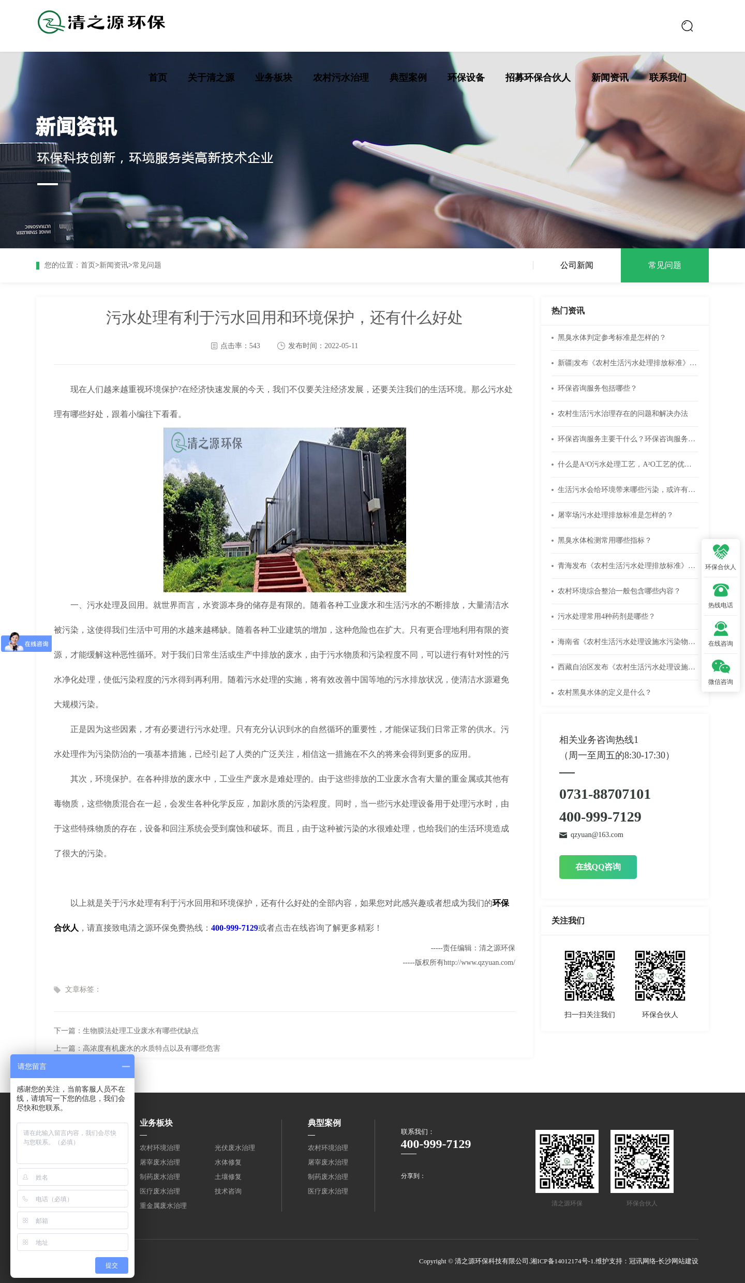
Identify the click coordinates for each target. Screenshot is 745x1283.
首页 (157, 77)
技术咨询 (228, 1191)
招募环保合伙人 (538, 77)
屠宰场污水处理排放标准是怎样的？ (616, 515)
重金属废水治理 (163, 1206)
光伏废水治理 (235, 1148)
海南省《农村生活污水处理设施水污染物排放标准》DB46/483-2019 (628, 642)
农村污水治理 (341, 77)
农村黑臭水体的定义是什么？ (605, 692)
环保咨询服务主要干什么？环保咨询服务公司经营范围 (628, 439)
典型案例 (408, 77)
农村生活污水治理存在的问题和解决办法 (623, 413)
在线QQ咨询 (598, 866)
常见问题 (146, 265)
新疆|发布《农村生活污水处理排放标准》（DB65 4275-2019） (628, 363)
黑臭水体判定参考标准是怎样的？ (612, 337)
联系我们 (668, 77)
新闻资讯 (610, 77)
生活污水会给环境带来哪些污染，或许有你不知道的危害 (628, 490)
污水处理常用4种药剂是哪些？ (606, 616)
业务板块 (273, 77)
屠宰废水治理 (160, 1162)
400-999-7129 (234, 927)
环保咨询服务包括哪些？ (597, 388)
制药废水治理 (160, 1177)
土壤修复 (228, 1177)
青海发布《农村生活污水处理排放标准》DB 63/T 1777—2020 (628, 566)
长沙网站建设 (678, 1261)
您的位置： (62, 265)
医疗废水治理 (160, 1191)
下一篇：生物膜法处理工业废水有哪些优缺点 (126, 1031)
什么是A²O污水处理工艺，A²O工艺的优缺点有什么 (628, 464)
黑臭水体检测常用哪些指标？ (605, 540)
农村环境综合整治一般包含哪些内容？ (619, 591)
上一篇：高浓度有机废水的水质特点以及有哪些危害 (137, 1048)
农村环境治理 (160, 1148)
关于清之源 (211, 77)
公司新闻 (576, 265)
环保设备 (466, 77)
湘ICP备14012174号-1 (561, 1261)
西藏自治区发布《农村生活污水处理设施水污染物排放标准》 (628, 667)
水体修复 (228, 1162)
